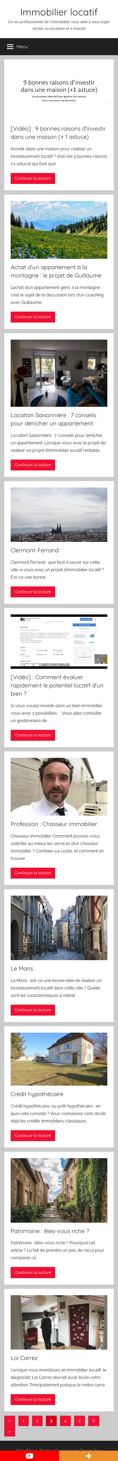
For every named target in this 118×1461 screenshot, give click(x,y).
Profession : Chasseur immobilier (54, 824)
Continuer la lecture (33, 178)
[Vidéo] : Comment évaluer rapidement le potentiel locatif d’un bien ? (57, 685)
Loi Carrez (24, 1358)
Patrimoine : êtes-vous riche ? (50, 1231)
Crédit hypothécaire (37, 1094)
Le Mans (22, 968)
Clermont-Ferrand (35, 550)
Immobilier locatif (59, 12)
